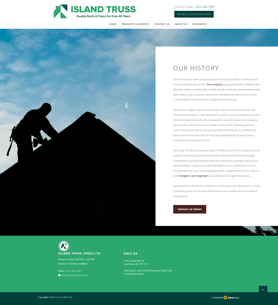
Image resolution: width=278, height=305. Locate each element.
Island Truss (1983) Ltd (60, 297)
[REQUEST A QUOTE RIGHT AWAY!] (194, 14)
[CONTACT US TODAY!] (189, 209)
